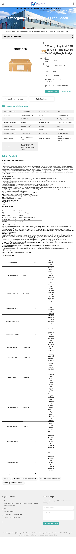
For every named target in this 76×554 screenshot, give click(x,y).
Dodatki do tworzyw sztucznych (25, 479)
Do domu (6, 31)
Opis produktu (41, 99)
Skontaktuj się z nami (51, 523)
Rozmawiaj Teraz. (68, 91)
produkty (13, 31)
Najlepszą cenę (53, 91)
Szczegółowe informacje (14, 99)
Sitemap (18, 533)
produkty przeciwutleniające (50, 479)
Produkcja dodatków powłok (13, 483)
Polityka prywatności (9, 533)
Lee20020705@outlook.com (12, 517)
